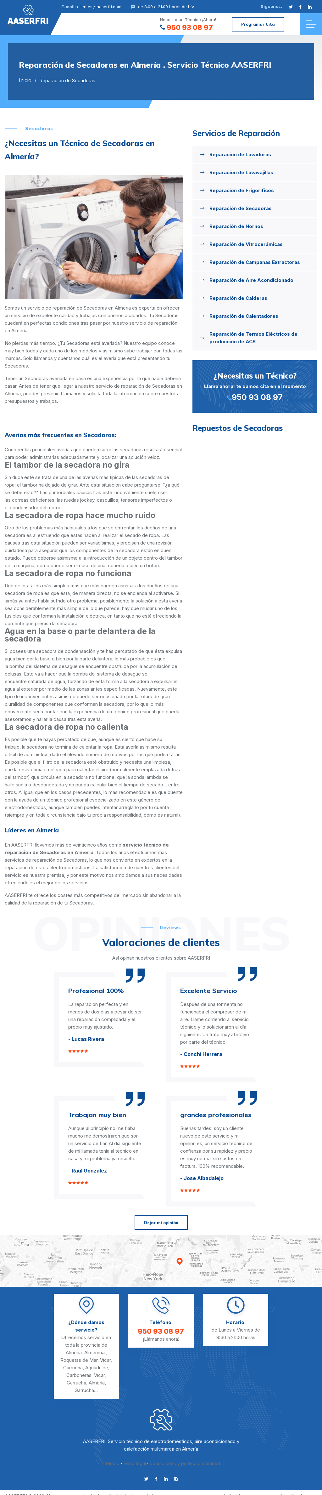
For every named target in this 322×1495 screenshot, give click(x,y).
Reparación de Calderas (238, 298)
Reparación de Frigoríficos (241, 190)
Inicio (25, 80)
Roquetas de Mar (78, 1360)
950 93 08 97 (186, 27)
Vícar (105, 1360)
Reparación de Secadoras (240, 208)
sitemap (110, 1463)
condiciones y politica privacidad (185, 1463)
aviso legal (134, 1463)
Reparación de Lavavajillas (241, 172)
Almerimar (95, 1352)
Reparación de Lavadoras (240, 154)
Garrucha (73, 1368)
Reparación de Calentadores (243, 316)
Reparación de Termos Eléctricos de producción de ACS (253, 338)
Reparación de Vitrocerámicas (246, 244)
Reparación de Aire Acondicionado (251, 280)
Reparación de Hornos (236, 226)
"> (28, 14)
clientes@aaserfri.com (99, 6)
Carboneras (79, 1375)
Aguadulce (96, 1368)
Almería (97, 1383)
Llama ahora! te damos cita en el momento (255, 386)
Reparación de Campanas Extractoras (254, 262)
